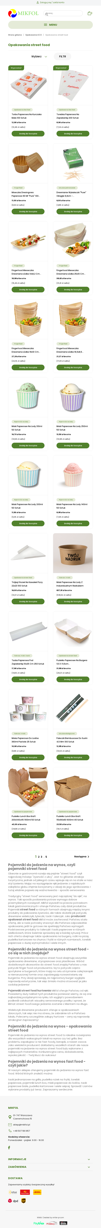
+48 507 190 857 (21, 1130)
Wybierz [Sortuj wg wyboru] (39, 56)
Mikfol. (40, 1217)
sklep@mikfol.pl (21, 1124)
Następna (82, 857)
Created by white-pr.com (53, 1217)
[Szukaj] (63, 13)
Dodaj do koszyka (28, 133)
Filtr (62, 56)
